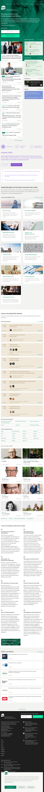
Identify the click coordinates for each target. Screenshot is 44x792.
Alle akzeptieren (10, 787)
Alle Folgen (41, 79)
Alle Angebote (40, 90)
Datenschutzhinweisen (9, 782)
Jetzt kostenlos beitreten (10, 36)
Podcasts (10, 518)
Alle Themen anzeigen (38, 197)
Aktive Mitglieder (30, 518)
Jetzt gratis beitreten (38, 716)
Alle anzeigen (40, 39)
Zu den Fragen (5, 164)
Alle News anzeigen (18, 140)
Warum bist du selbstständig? (19, 518)
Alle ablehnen (21, 787)
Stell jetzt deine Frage (16, 164)
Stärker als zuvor (4, 518)
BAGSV (10, 733)
